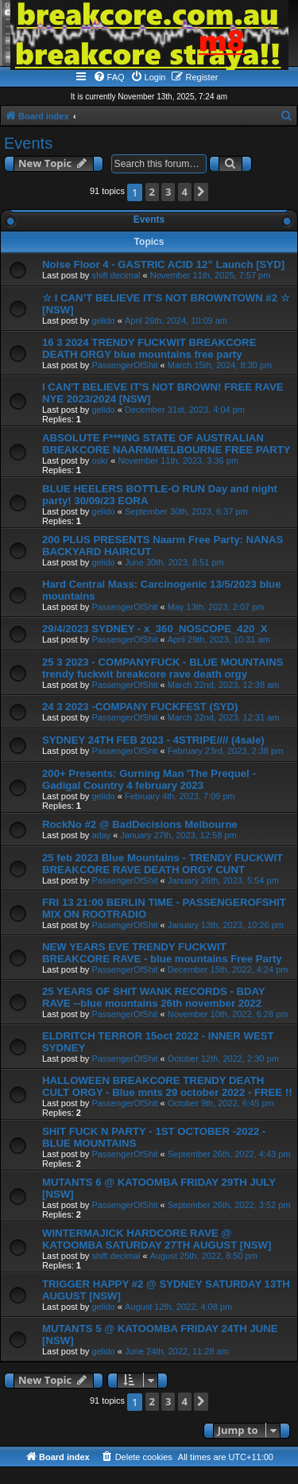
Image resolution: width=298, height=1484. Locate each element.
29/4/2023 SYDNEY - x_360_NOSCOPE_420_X (154, 629)
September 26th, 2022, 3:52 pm (229, 1205)
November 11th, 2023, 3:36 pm (178, 460)
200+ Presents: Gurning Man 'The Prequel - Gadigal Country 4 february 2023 (149, 779)
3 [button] (168, 192)
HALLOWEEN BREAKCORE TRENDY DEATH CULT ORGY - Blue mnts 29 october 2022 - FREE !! (167, 1086)
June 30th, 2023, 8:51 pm (174, 562)
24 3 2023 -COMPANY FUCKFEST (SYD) (140, 707)
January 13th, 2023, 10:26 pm (226, 925)
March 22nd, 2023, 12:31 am (224, 717)
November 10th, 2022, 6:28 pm (228, 1014)
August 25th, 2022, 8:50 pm (203, 1256)
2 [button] (152, 192)
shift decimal (115, 275)
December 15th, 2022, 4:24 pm (228, 969)
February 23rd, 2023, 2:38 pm (226, 751)
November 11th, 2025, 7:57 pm (210, 275)
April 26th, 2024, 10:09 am (176, 320)
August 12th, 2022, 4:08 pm (178, 1306)
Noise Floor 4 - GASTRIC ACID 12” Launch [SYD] (163, 264)
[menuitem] (109, 77)
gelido (102, 320)
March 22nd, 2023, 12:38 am (224, 685)
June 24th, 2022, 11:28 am (177, 1351)
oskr (99, 460)
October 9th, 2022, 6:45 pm (221, 1103)
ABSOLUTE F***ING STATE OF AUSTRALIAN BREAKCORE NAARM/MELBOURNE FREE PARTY (166, 444)
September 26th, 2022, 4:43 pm (229, 1154)
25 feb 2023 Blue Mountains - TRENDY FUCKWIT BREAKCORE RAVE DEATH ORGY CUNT (162, 864)
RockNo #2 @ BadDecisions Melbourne (140, 824)
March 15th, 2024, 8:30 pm (220, 365)
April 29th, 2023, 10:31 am (219, 639)
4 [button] (185, 192)
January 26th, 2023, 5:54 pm (223, 880)
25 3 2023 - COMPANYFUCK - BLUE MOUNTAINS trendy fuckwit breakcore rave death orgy (163, 668)
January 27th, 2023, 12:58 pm (178, 835)
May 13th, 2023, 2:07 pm (216, 607)
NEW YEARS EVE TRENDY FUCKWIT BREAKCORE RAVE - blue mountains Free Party (162, 953)
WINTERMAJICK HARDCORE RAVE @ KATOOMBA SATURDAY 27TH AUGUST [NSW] (156, 1239)
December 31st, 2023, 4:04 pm (185, 409)
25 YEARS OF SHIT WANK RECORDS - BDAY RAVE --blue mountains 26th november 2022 (153, 997)
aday (100, 835)
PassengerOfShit (124, 365)
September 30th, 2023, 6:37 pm (186, 511)
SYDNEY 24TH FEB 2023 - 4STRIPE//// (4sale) (153, 740)
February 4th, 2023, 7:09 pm (180, 796)
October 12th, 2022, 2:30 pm (223, 1058)
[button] (201, 192)
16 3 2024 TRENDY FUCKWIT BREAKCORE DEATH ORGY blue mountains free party (149, 348)
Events (28, 143)
